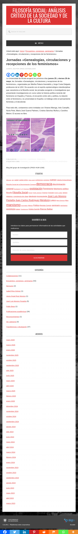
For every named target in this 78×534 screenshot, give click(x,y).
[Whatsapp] (35, 76)
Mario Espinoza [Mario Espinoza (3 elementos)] (60, 201)
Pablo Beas (10, 307)
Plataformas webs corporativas (20, 525)
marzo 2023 (10, 504)
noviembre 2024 (12, 412)
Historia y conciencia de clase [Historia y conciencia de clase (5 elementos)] (17, 197)
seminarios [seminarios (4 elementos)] (63, 206)
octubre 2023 (11, 473)
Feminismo (24, 162)
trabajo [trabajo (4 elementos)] (18, 210)
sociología (53, 162)
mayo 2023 (10, 494)
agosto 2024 (11, 427)
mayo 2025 (10, 381)
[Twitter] (13, 76)
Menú (40, 44)
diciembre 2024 (12, 407)
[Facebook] (8, 76)
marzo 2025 (10, 392)
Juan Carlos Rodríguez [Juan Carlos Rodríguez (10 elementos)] (27, 201)
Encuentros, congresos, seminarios (31, 160)
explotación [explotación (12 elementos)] (36, 189)
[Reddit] (26, 76)
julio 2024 (9, 433)
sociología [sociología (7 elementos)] (10, 210)
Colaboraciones (12, 277)
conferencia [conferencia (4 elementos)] (39, 181)
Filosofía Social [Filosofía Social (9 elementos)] (20, 193)
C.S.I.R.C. (6, 525)
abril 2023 (10, 499)
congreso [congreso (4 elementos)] (46, 181)
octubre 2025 (11, 361)
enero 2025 (10, 402)
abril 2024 (10, 448)
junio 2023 (10, 489)
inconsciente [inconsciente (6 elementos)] (42, 197)
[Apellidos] (39, 243)
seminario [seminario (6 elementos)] (56, 206)
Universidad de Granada (11, 521)
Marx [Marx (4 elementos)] (67, 201)
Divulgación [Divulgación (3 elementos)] (17, 189)
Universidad (62, 162)
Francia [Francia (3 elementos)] (30, 193)
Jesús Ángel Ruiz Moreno (16, 297)
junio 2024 (10, 438)
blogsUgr (69, 521)
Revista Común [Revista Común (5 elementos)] (45, 206)
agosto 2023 (11, 484)
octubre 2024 (11, 417)
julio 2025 (9, 371)
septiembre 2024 (12, 422)
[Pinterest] (22, 76)
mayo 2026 (10, 341)
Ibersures (9, 287)
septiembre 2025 (12, 366)
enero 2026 (10, 351)
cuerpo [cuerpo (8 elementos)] (53, 180)
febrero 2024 (11, 458)
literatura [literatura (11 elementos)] (45, 201)
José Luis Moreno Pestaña (16, 302)
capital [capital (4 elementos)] (16, 181)
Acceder (72, 525)
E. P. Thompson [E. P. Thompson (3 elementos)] (25, 189)
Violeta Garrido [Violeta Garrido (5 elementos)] (34, 210)
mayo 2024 (10, 443)
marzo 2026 (10, 346)
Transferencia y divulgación (16, 328)
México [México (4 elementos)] (30, 206)
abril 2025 (10, 387)
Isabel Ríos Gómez (13, 292)
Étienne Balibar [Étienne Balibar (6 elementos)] (46, 210)
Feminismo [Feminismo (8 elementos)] (48, 189)
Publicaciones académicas (16, 312)
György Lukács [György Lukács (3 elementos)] (58, 193)
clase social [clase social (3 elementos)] (32, 180)
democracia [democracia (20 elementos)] (44, 184)
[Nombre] (39, 235)
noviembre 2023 (12, 468)
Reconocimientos (12, 317)
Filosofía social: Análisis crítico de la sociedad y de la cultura (39, 15)
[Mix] (30, 76)
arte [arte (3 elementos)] (13, 180)
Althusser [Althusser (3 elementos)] (8, 180)
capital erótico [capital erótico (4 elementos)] (23, 181)
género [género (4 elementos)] (65, 193)
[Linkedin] (17, 76)
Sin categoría (11, 322)
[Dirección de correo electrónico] (39, 251)
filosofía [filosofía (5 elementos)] (9, 193)
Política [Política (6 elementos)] (36, 206)
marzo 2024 (10, 453)
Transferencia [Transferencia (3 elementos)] (24, 210)
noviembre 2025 (12, 356)
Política (45, 162)
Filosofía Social (35, 162)
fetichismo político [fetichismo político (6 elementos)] (61, 189)
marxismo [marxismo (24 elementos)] (13, 205)
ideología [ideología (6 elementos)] (32, 197)
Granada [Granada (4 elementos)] (51, 193)
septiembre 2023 (12, 479)
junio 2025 (10, 376)
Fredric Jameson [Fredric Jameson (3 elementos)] (37, 193)
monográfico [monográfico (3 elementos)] (24, 206)
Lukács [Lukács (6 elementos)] (53, 201)
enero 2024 (10, 463)
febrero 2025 (11, 397)
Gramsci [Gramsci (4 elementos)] (45, 193)
